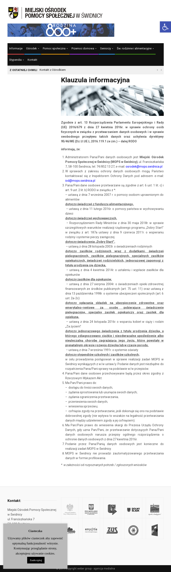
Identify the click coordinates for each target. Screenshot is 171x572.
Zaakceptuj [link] (36, 560)
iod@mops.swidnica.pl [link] (80, 180)
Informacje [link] (15, 48)
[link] (165, 26)
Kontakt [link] (32, 59)
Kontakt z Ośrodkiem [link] (53, 69)
